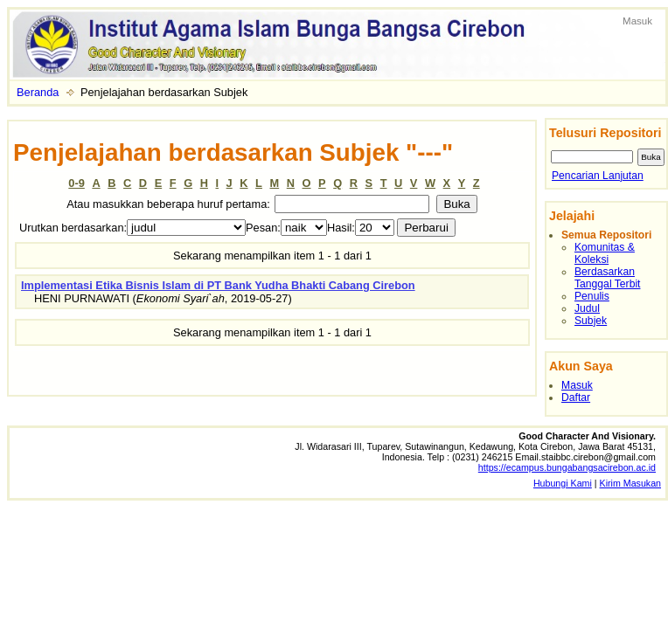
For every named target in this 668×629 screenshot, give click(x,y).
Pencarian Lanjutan (598, 175)
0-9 (76, 183)
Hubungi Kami (562, 483)
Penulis (591, 296)
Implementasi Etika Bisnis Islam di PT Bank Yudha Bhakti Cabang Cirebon (218, 285)
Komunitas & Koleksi (604, 253)
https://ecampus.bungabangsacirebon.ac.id (567, 467)
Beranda (38, 92)
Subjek (590, 320)
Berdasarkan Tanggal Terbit (607, 278)
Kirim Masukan (630, 483)
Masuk (637, 21)
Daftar (575, 397)
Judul (587, 308)
